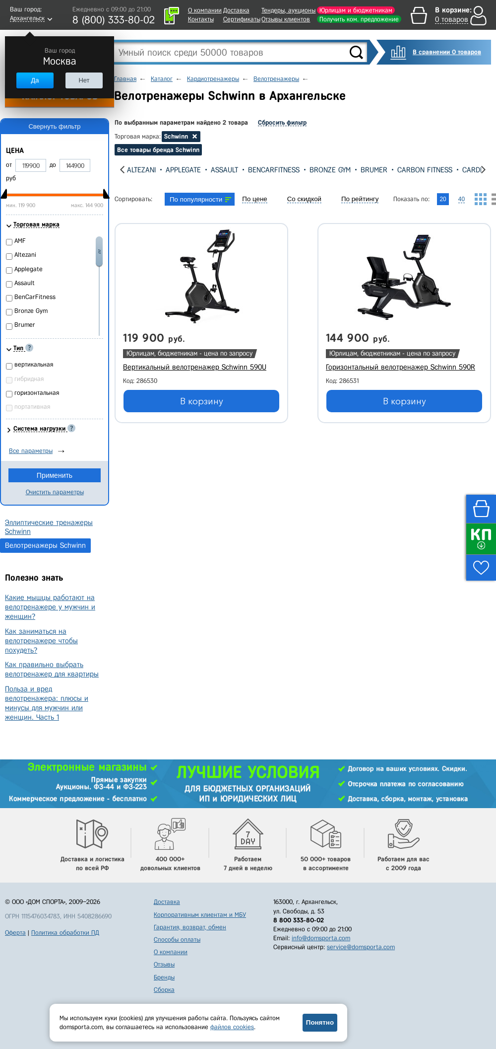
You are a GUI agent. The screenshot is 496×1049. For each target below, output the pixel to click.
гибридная (29, 378)
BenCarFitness (274, 170)
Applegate (183, 170)
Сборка (164, 989)
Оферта (15, 932)
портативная (32, 406)
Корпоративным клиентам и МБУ (200, 914)
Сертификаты (241, 19)
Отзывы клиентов (285, 19)
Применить (54, 475)
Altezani (141, 170)
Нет (83, 80)
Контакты (201, 19)
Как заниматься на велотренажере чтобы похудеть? (41, 640)
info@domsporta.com (321, 938)
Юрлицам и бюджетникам (355, 10)
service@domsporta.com (361, 947)
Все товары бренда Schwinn (158, 150)
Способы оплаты (177, 939)
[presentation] (122, 169)
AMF (20, 240)
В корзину (201, 401)
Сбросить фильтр (282, 122)
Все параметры (31, 451)
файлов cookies (232, 1027)
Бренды (164, 977)
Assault (224, 170)
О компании (205, 10)
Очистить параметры (55, 492)
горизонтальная (36, 392)
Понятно (320, 1022)
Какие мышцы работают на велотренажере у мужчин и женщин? (50, 607)
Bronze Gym (330, 170)
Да (35, 80)
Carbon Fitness (424, 170)
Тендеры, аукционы (288, 10)
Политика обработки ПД (65, 932)
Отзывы (164, 964)
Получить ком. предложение (359, 19)
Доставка (236, 10)
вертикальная (33, 364)
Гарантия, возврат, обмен (190, 927)
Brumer (374, 170)
